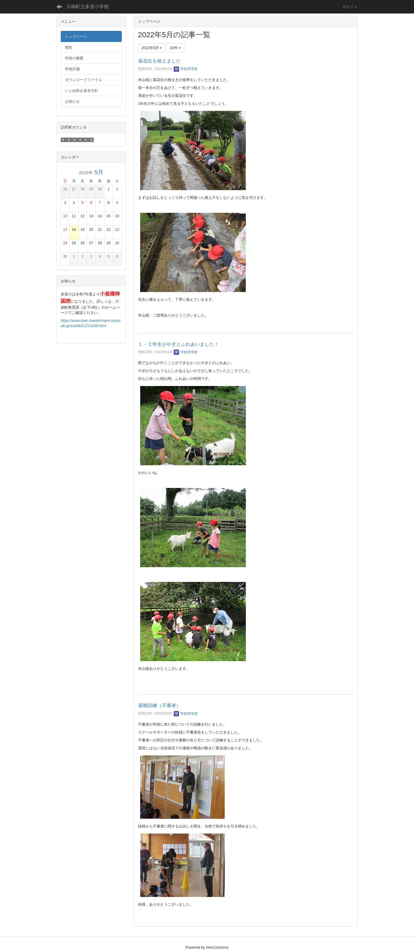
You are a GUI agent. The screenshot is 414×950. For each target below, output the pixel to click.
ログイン (350, 6)
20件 (175, 48)
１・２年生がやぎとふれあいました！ (178, 344)
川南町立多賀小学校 (87, 6)
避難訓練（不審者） (159, 705)
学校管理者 (186, 69)
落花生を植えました (159, 61)
